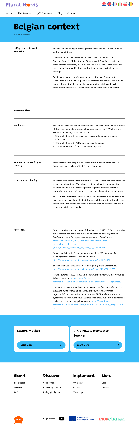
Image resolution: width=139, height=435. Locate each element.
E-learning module (52, 387)
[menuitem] (97, 5)
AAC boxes (78, 382)
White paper (79, 392)
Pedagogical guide (52, 392)
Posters (76, 387)
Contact (71, 13)
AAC (16, 392)
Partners (18, 387)
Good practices (50, 382)
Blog (60, 13)
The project (19, 382)
